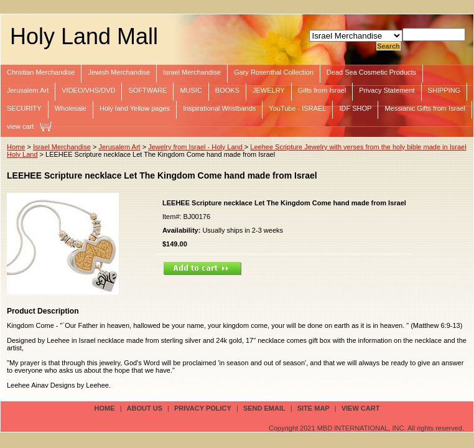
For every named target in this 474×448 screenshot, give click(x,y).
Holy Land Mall (84, 36)
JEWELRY (269, 90)
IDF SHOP (355, 108)
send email (264, 408)
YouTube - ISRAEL (297, 108)
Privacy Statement (386, 90)
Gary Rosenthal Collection (274, 72)
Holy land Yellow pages (135, 108)
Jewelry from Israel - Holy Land (196, 147)
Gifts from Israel (322, 90)
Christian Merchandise (41, 72)
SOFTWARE (147, 90)
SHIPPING (444, 90)
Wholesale (70, 108)
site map (313, 408)
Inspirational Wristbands (219, 108)
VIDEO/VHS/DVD (88, 90)
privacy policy (202, 408)
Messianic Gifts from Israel (424, 108)
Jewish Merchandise (119, 72)
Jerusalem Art (28, 90)
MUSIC (191, 90)
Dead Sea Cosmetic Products (371, 72)
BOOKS (227, 90)
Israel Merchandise (192, 72)
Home (16, 147)
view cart (20, 126)
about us (144, 408)
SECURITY (24, 108)
